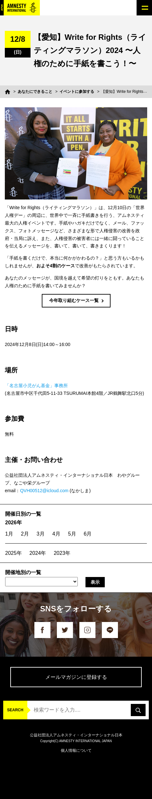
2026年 (13, 522)
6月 (88, 534)
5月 (72, 534)
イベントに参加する (76, 91)
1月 (9, 534)
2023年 (62, 553)
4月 (56, 534)
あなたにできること (35, 91)
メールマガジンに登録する (76, 677)
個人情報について (76, 750)
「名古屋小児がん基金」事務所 (36, 385)
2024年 (38, 553)
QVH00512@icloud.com (44, 490)
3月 (41, 534)
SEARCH (15, 710)
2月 (25, 534)
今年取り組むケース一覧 (74, 300)
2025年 (13, 553)
